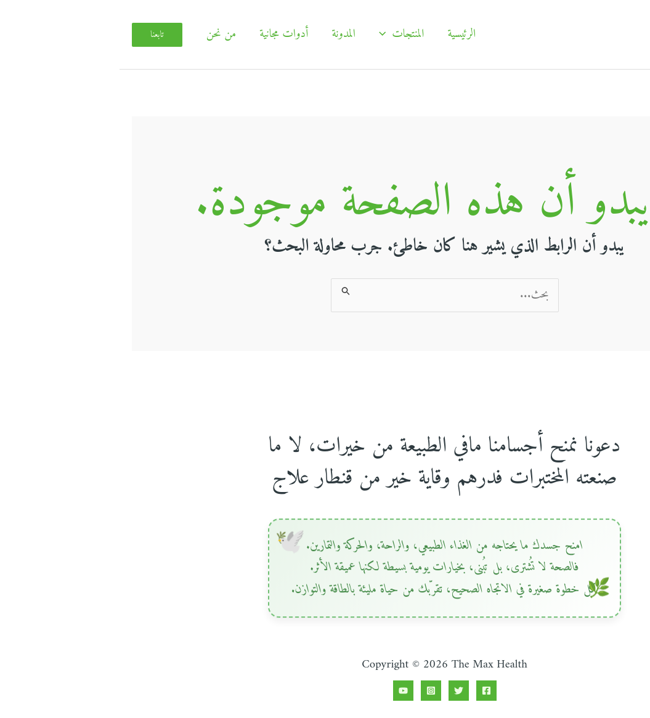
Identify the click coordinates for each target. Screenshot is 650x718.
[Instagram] (311, 690)
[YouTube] (284, 690)
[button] (37, 35)
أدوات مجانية (164, 34)
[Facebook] (367, 690)
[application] (265, 34)
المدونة (224, 34)
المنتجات (282, 34)
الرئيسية (342, 34)
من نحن (102, 34)
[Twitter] (339, 690)
